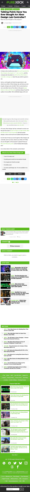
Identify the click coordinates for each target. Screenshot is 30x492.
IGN (20, 478)
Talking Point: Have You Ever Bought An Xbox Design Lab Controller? (14, 14)
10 (8, 271)
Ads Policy (25, 377)
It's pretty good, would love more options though (14, 159)
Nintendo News (14, 478)
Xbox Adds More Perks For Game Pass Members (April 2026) (15, 334)
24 (18, 182)
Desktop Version (22, 380)
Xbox (2, 9)
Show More (15, 455)
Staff (12, 375)
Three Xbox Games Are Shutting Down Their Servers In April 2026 (16, 330)
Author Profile (12, 236)
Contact (4, 377)
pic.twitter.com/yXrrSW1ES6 (15, 123)
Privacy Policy (10, 377)
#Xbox (25, 121)
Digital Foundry (5, 478)
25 (8, 287)
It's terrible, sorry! (7, 165)
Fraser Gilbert (8, 23)
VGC (7, 481)
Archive (6, 380)
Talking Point (16, 9)
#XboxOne (5, 123)
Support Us (25, 375)
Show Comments (15, 246)
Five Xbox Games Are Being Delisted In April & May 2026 (16, 359)
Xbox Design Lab (8, 9)
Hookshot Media (8, 471)
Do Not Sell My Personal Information (20, 472)
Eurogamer (25, 478)
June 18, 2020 (20, 125)
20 (8, 304)
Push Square (16, 476)
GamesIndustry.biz (13, 481)
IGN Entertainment (20, 471)
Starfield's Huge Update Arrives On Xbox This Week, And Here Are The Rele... (15, 367)
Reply (18, 236)
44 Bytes (5, 472)
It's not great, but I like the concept (11, 162)
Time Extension (24, 476)
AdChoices (10, 472)
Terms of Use (18, 377)
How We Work (17, 375)
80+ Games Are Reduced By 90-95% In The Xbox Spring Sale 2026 (16, 351)
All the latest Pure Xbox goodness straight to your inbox (15, 486)
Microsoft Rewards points (7, 143)
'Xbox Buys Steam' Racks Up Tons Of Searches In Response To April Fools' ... (14, 342)
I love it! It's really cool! (8, 156)
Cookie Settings (13, 380)
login (19, 255)
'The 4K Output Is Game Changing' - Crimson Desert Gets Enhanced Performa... (16, 338)
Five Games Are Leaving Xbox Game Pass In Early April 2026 (16, 355)
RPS (24, 481)
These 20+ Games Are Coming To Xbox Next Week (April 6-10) (16, 346)
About (7, 375)
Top (3, 375)
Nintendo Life (9, 476)
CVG (20, 481)
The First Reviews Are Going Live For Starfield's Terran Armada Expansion (14, 363)
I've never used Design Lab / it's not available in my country (14, 168)
